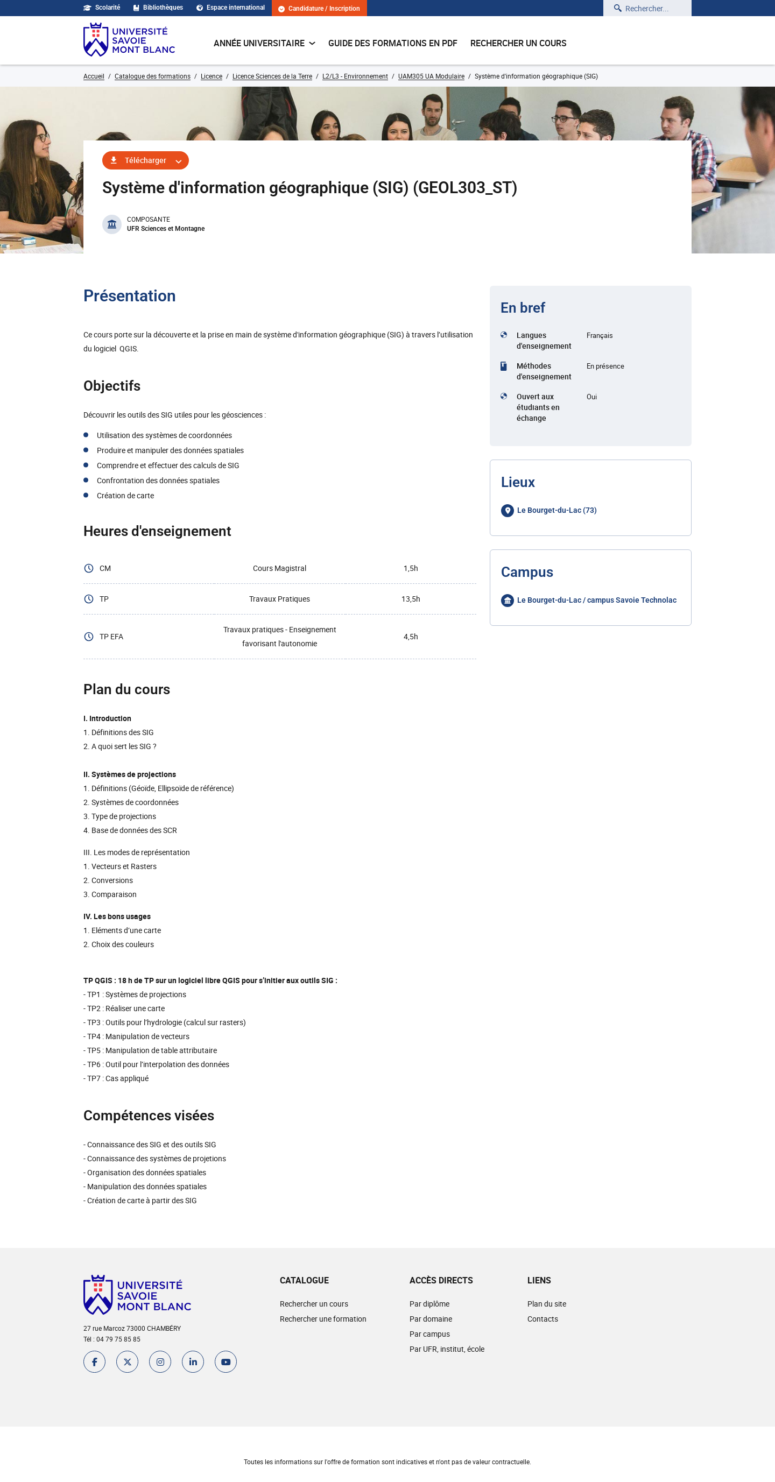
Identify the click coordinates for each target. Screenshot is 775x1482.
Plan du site (546, 1303)
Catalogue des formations (153, 76)
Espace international (230, 7)
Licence (211, 76)
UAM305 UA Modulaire (431, 76)
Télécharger (145, 160)
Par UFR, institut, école (447, 1349)
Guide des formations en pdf (392, 43)
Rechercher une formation (323, 1319)
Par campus (430, 1334)
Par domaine (431, 1319)
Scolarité (101, 7)
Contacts (542, 1319)
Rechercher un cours (518, 43)
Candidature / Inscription (319, 8)
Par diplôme (429, 1303)
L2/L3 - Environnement (355, 76)
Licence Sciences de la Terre (272, 76)
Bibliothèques (158, 7)
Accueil (93, 76)
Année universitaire (264, 43)
